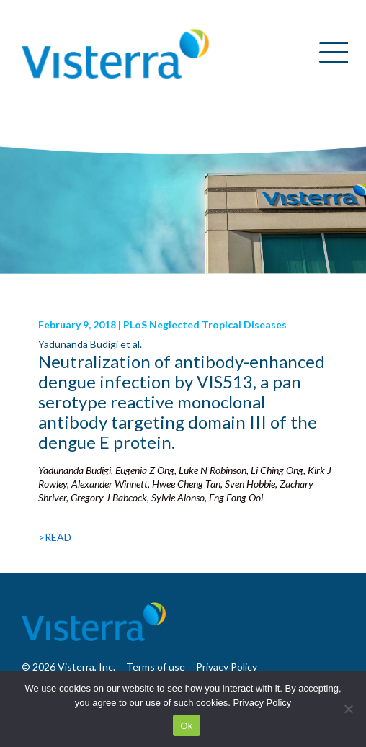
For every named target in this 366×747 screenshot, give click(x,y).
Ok (186, 725)
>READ (54, 537)
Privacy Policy (262, 702)
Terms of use (155, 667)
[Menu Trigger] (328, 52)
